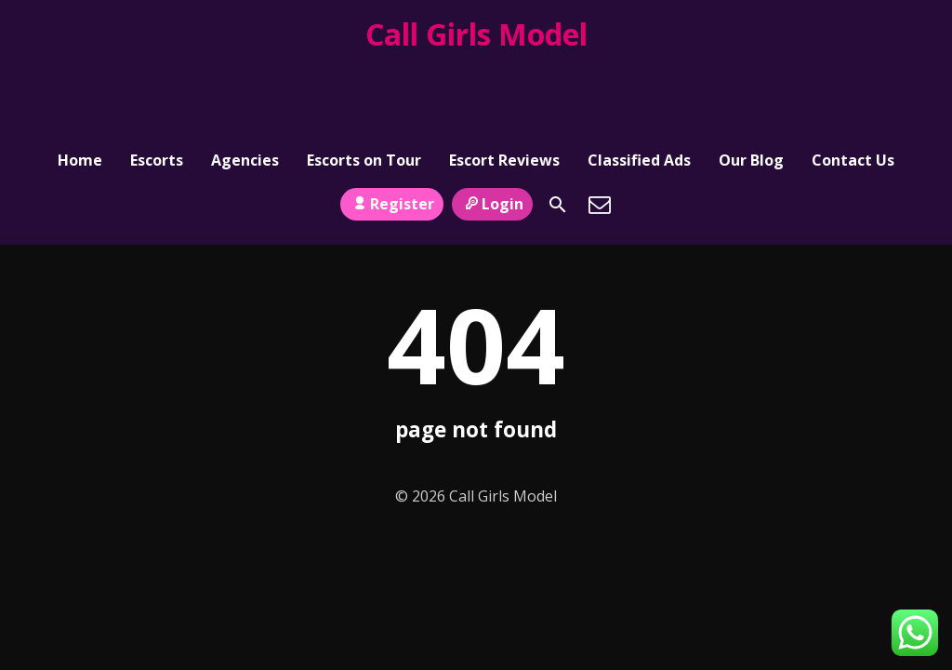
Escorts (156, 80)
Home (80, 80)
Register (392, 122)
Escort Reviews (504, 80)
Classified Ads (639, 80)
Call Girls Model (476, 34)
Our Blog (751, 80)
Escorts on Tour (364, 80)
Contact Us (853, 80)
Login (492, 122)
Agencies (245, 80)
